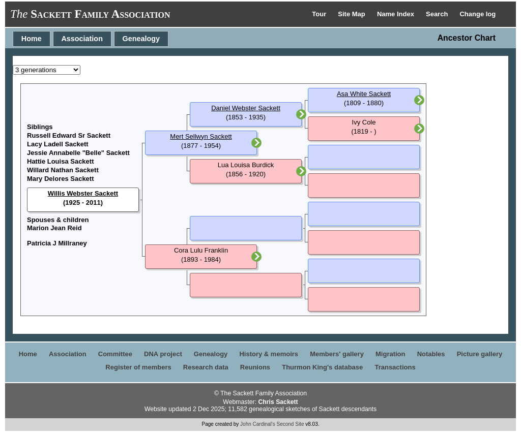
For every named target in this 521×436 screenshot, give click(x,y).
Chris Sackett (278, 402)
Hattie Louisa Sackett (60, 161)
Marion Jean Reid (54, 228)
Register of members (138, 367)
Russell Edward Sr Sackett (68, 135)
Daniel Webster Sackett (245, 108)
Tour (320, 14)
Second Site (290, 424)
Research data (205, 367)
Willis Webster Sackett (83, 193)
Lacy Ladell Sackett (58, 144)
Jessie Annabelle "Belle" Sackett (78, 153)
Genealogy (141, 39)
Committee (115, 354)
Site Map (352, 14)
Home (31, 39)
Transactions (394, 367)
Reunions (255, 367)
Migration (390, 354)
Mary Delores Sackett (60, 178)
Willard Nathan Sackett (63, 170)
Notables (431, 354)
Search (438, 14)
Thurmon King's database (322, 367)
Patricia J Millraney (57, 243)
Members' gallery (337, 354)
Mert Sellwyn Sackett (200, 136)
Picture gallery (480, 354)
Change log (477, 14)
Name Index (396, 14)
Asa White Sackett (364, 94)
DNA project (163, 354)
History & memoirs (268, 354)
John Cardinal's (257, 424)
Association (82, 39)
